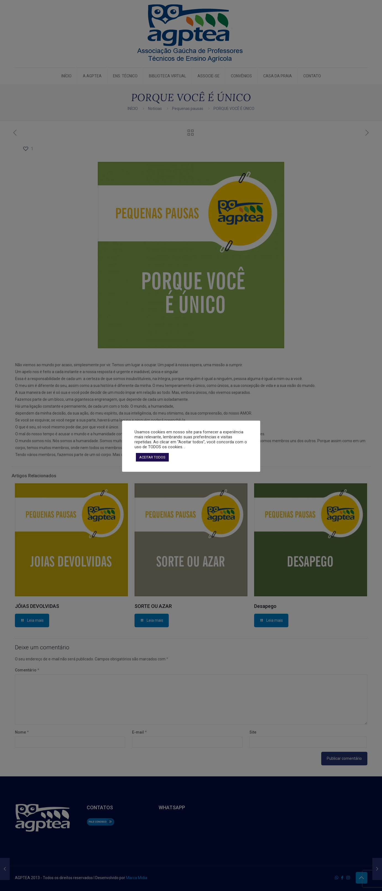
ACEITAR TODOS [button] (152, 457)
